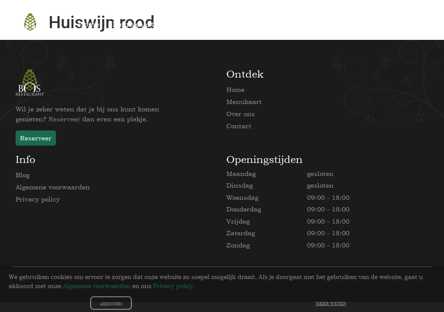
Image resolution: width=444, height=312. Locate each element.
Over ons (240, 114)
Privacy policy (38, 199)
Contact (238, 126)
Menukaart (244, 102)
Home (235, 89)
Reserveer (64, 119)
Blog (22, 175)
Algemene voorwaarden (53, 187)
